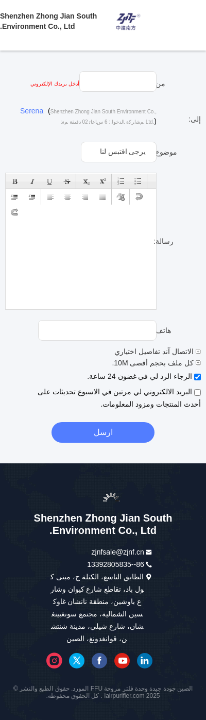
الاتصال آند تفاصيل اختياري (157, 351)
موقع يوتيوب (122, 660)
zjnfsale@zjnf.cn (118, 552)
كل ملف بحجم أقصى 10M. (156, 363)
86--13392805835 (115, 564)
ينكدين (144, 660)
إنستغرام (54, 660)
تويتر (76, 660)
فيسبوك (99, 660)
